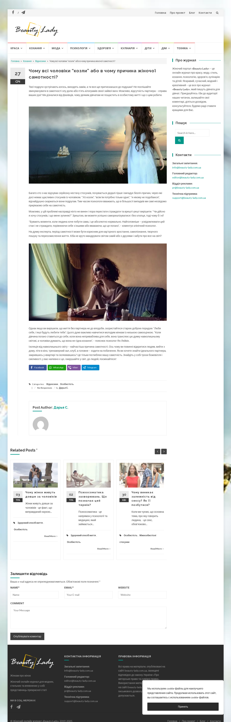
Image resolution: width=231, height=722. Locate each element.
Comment (17, 603)
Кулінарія (128, 48)
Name (15, 587)
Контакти (205, 12)
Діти (148, 48)
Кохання (35, 48)
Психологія (78, 48)
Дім (164, 48)
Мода (56, 48)
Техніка (182, 48)
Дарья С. (64, 387)
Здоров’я (104, 48)
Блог (192, 12)
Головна (160, 12)
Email (69, 587)
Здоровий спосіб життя (30, 522)
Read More (50, 536)
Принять (183, 706)
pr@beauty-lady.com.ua (185, 187)
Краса (15, 48)
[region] (183, 697)
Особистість (67, 384)
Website (123, 587)
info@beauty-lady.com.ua (186, 167)
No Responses (44, 387)
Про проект (177, 12)
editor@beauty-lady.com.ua (188, 177)
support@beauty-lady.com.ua (189, 197)
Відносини (40, 61)
